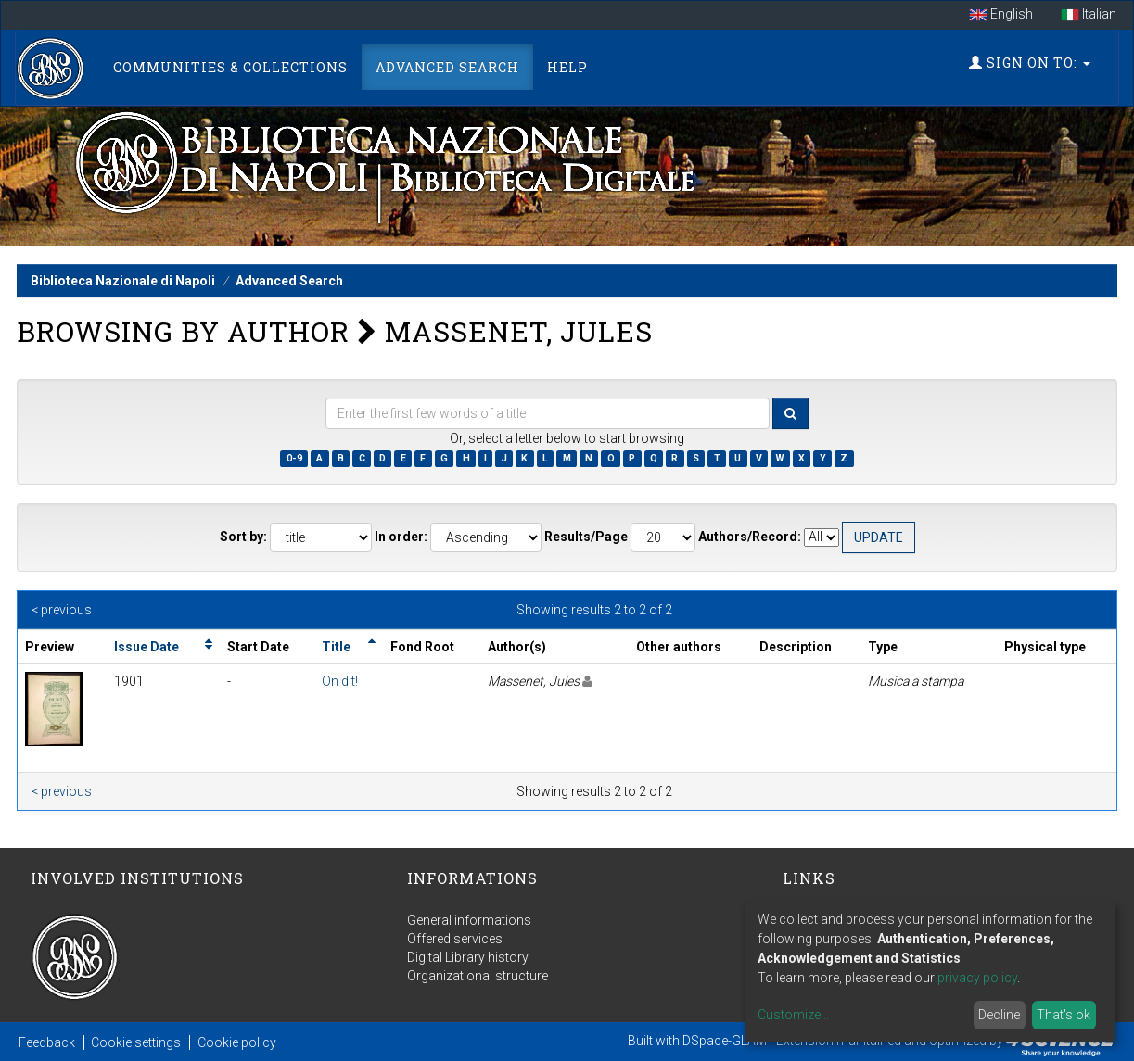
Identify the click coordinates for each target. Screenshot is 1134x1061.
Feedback (47, 1042)
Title (336, 646)
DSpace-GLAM (724, 1040)
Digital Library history (468, 957)
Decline (999, 1014)
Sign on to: (1029, 62)
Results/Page (586, 536)
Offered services (455, 938)
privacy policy (977, 977)
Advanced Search (447, 67)
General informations (469, 920)
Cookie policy (236, 1042)
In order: (401, 536)
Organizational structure (477, 975)
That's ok (1063, 1014)
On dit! (340, 681)
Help (567, 67)
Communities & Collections (230, 67)
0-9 (294, 458)
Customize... (793, 1014)
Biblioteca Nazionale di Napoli (123, 280)
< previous (62, 609)
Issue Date (146, 646)
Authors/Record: (749, 536)
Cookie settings (136, 1042)
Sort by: (243, 536)
